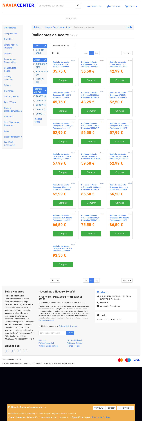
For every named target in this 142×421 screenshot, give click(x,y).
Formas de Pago (73, 346)
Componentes (10, 33)
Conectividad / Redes (11, 69)
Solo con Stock (38, 51)
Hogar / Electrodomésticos (13, 109)
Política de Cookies (101, 417)
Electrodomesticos (13, 137)
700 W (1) (39, 114)
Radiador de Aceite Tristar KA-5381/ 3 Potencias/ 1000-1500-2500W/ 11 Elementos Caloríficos (91, 158)
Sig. (96, 53)
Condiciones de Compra (48, 346)
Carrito (131, 6)
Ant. (86, 53)
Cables (7, 85)
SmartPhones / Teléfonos (11, 46)
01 (91, 53)
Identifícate (94, 6)
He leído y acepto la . (59, 326)
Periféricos (9, 91)
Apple (7, 131)
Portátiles (8, 39)
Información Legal (74, 340)
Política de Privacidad (46, 320)
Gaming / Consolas (8, 78)
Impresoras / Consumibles (10, 60)
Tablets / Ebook (11, 96)
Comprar (62, 80)
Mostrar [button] (127, 53)
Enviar (70, 333)
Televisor (8, 53)
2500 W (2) (39, 105)
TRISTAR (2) (38, 80)
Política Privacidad (46, 343)
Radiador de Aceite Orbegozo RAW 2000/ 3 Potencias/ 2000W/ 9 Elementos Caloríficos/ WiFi (119, 220)
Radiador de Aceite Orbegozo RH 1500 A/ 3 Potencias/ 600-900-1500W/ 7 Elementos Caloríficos (63, 128)
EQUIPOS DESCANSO (9, 144)
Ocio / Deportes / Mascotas (12, 124)
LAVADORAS (71, 18)
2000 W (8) (39, 96)
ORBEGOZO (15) (40, 65)
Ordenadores (10, 27)
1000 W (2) (39, 109)
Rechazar (111, 408)
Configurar (98, 408)
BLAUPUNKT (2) (40, 73)
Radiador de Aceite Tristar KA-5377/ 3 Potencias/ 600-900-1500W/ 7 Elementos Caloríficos (118, 66)
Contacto (113, 6)
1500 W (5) (39, 100)
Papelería (8, 116)
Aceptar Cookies (125, 408)
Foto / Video (10, 102)
